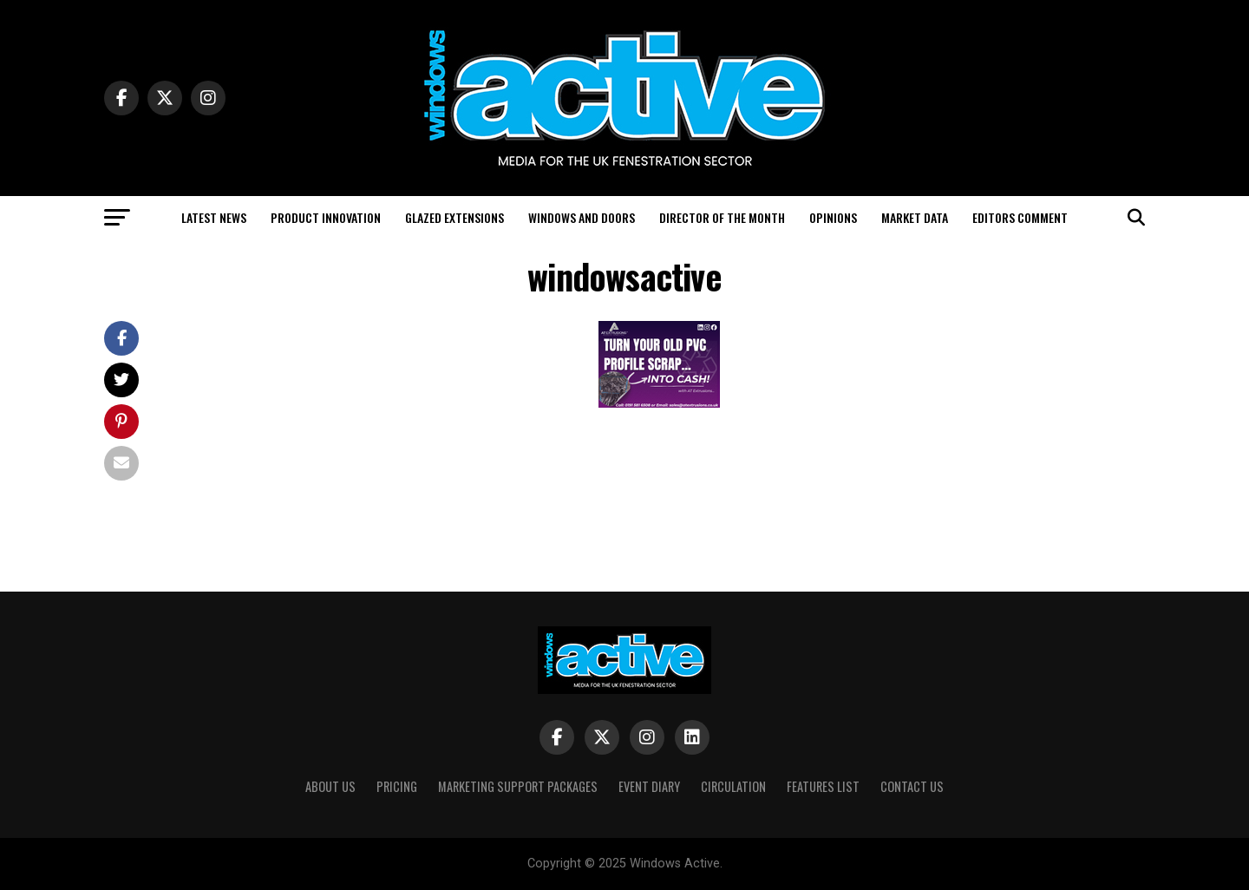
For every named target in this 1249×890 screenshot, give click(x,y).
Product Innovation (326, 217)
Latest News (213, 217)
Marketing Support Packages (518, 786)
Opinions (833, 217)
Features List (823, 786)
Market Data (914, 217)
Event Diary (649, 786)
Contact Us (912, 786)
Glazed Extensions (454, 217)
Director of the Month (722, 217)
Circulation (733, 786)
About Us (330, 786)
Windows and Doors (581, 217)
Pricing (396, 786)
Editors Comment (1020, 217)
